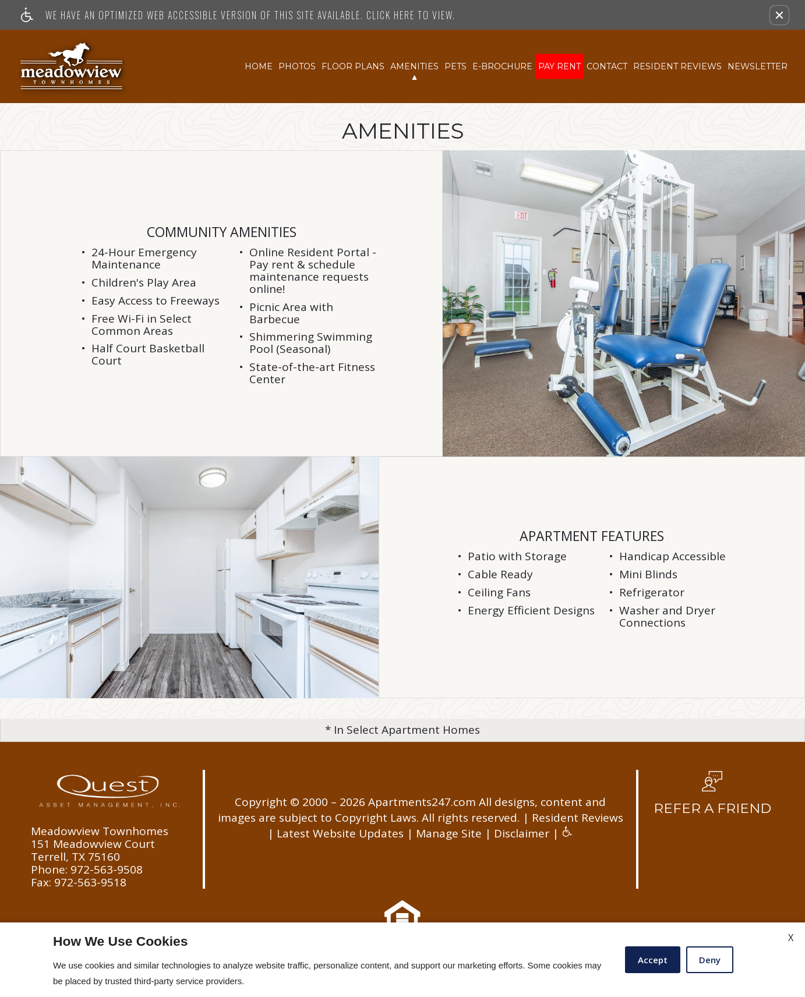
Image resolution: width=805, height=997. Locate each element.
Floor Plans (353, 66)
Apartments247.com (422, 802)
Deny (710, 960)
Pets (455, 66)
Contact (607, 66)
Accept (653, 960)
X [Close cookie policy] (790, 937)
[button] (779, 15)
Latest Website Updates (340, 834)
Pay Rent (559, 66)
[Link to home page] (72, 66)
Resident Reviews (677, 66)
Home (259, 66)
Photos (297, 66)
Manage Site (449, 834)
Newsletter (758, 66)
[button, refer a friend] (712, 797)
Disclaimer (521, 834)
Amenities (414, 66)
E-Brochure (502, 66)
